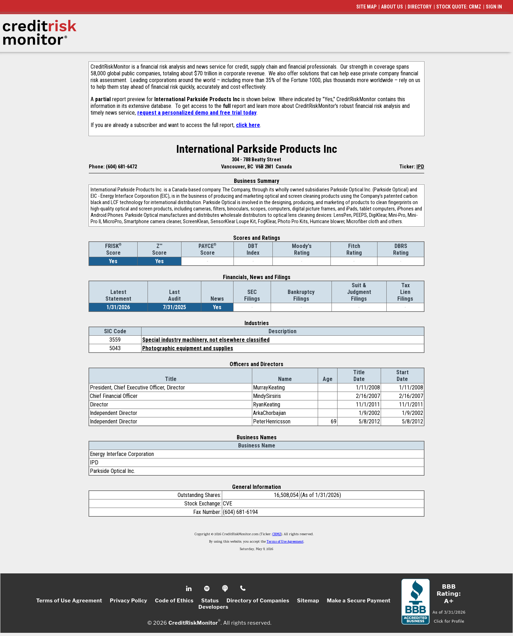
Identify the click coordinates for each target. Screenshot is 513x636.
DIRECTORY (420, 7)
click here (248, 125)
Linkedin (189, 588)
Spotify (207, 588)
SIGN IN (494, 7)
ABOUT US (392, 7)
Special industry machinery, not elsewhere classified (206, 339)
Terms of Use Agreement (285, 541)
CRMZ (276, 534)
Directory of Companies (257, 600)
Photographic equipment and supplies (187, 348)
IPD (420, 166)
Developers (213, 607)
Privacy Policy (129, 600)
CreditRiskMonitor (193, 622)
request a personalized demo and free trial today (196, 112)
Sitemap (308, 600)
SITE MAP (366, 7)
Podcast (225, 588)
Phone (243, 588)
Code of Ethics (174, 600)
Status (210, 600)
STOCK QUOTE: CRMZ (458, 7)
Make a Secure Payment (359, 600)
